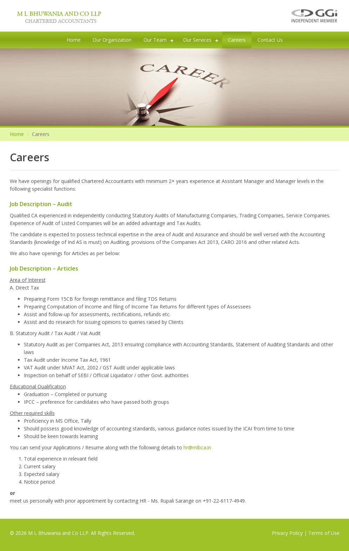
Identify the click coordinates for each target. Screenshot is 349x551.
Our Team (155, 39)
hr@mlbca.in (197, 447)
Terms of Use (324, 533)
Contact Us (270, 39)
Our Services (197, 39)
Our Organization (112, 39)
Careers (237, 39)
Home (74, 39)
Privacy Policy (287, 533)
